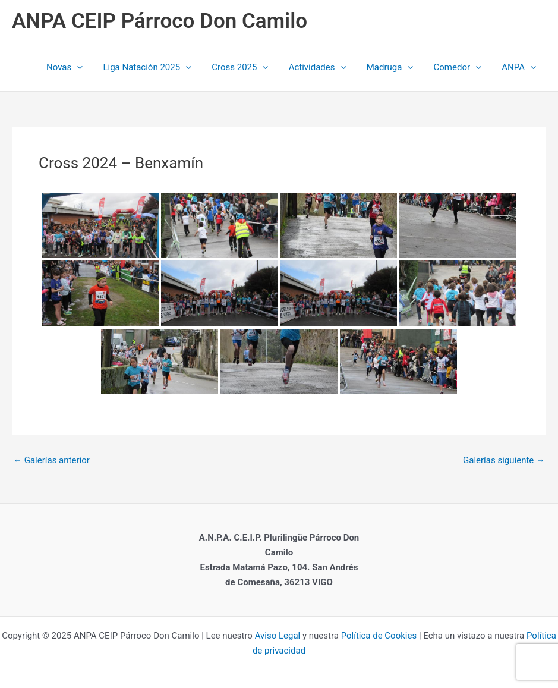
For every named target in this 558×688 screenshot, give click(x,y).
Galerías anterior (51, 460)
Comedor (461, 67)
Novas (80, 67)
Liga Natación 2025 (160, 67)
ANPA (520, 67)
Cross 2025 (251, 67)
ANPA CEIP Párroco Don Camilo (159, 21)
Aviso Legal (276, 635)
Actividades (326, 67)
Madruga (396, 67)
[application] (93, 67)
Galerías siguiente (504, 460)
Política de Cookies (379, 635)
